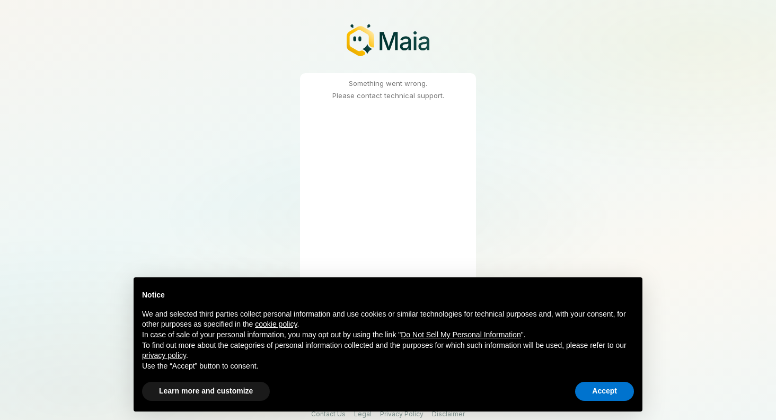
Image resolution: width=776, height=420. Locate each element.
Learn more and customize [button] (206, 391)
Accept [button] (604, 391)
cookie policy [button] (276, 324)
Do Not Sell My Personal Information (461, 334)
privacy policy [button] (164, 355)
